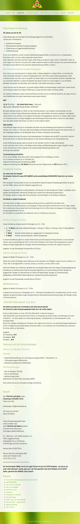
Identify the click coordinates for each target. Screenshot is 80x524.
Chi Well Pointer (32, 12)
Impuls (63, 12)
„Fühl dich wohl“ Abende (49, 12)
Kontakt (71, 12)
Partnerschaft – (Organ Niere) (15, 502)
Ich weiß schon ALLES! (13, 485)
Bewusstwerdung (11, 505)
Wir (13, 12)
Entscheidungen (11, 497)
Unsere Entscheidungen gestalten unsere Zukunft (21, 480)
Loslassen (9, 492)
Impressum (41, 521)
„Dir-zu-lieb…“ (10, 507)
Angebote (20, 12)
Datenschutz (48, 521)
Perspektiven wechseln (13, 495)
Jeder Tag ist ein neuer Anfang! (16, 500)
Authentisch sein (11, 490)
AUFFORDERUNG (11, 482)
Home (8, 12)
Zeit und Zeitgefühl (12, 487)
